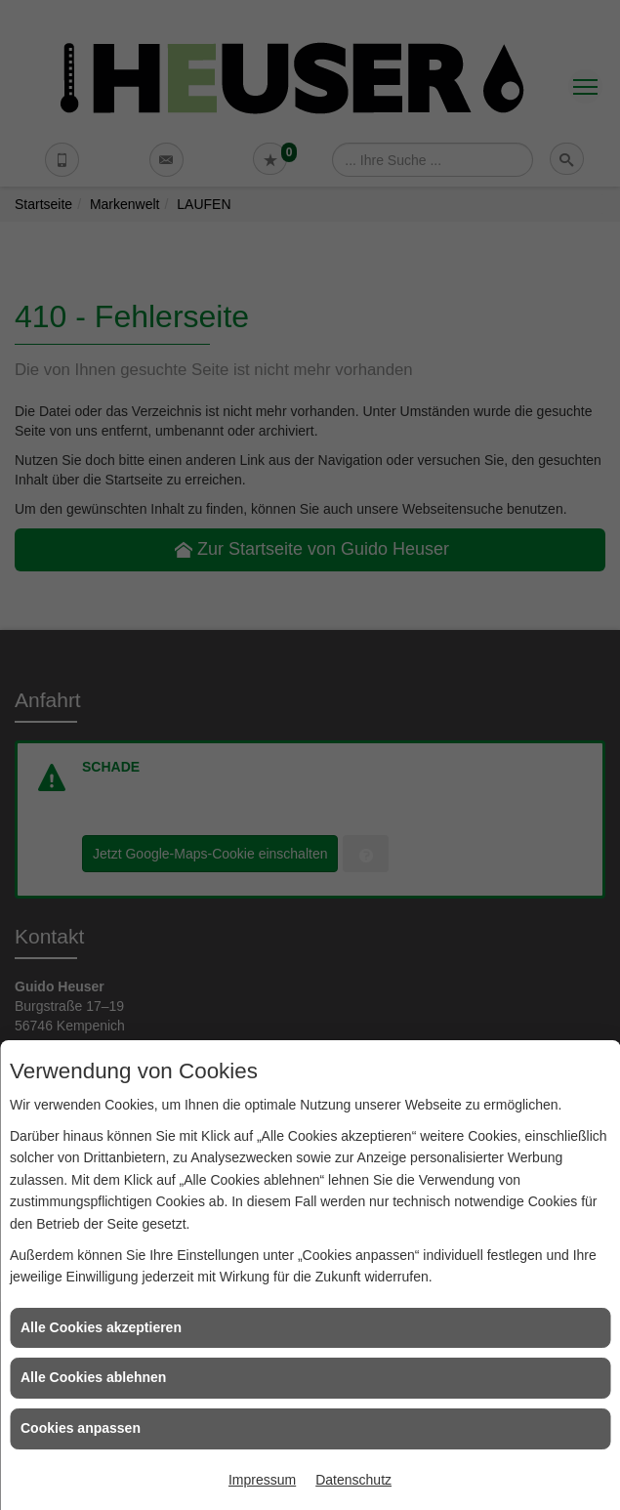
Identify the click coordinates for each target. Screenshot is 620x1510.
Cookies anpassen (81, 1428)
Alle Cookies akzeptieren (101, 1327)
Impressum (262, 1480)
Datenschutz (353, 1480)
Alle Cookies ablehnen (93, 1377)
